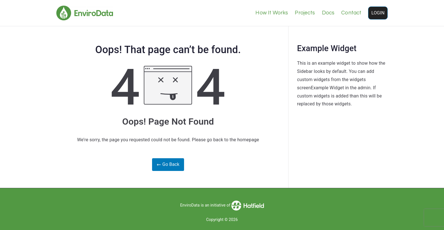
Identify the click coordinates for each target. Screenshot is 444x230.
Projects (305, 13)
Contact (351, 13)
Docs (328, 13)
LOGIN (378, 13)
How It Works (271, 13)
